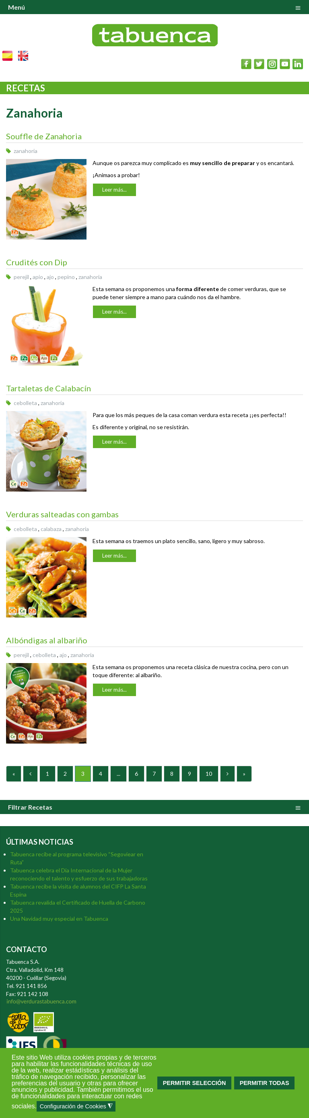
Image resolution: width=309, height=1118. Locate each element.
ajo (50, 276)
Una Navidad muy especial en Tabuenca (59, 918)
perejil (21, 276)
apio (38, 276)
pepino (66, 276)
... (118, 773)
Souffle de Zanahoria (44, 136)
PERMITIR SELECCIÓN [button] (194, 1083)
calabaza (51, 528)
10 (209, 773)
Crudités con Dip (36, 262)
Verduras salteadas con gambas (62, 514)
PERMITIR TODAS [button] (264, 1083)
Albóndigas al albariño (46, 640)
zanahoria (25, 150)
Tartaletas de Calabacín (48, 388)
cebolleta (25, 402)
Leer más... (114, 189)
